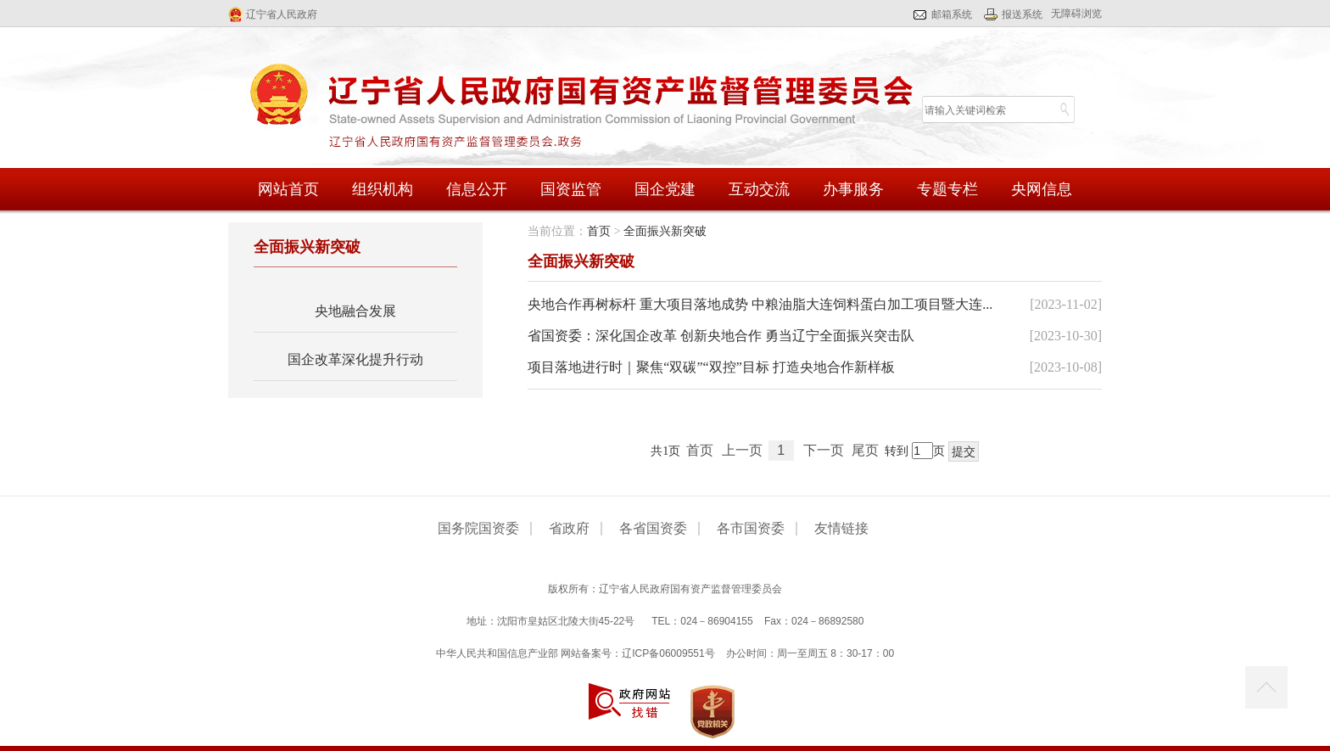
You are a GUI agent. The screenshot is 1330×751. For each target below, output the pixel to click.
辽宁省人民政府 (281, 14)
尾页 (865, 450)
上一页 (742, 450)
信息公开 (476, 189)
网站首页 (288, 189)
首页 (599, 231)
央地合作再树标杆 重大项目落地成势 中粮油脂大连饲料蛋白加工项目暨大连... (760, 304)
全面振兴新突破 (665, 231)
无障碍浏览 (1076, 14)
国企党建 (665, 189)
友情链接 (841, 528)
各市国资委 (751, 528)
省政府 (569, 528)
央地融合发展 (355, 311)
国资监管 (570, 189)
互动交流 (759, 189)
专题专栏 (947, 189)
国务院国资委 (478, 528)
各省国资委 (653, 528)
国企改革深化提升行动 (355, 359)
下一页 (823, 450)
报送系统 (1022, 14)
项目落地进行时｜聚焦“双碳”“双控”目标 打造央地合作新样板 (711, 367)
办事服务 (853, 189)
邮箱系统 (951, 14)
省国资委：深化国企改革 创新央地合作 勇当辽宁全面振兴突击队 (721, 335)
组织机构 (382, 189)
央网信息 (1041, 189)
